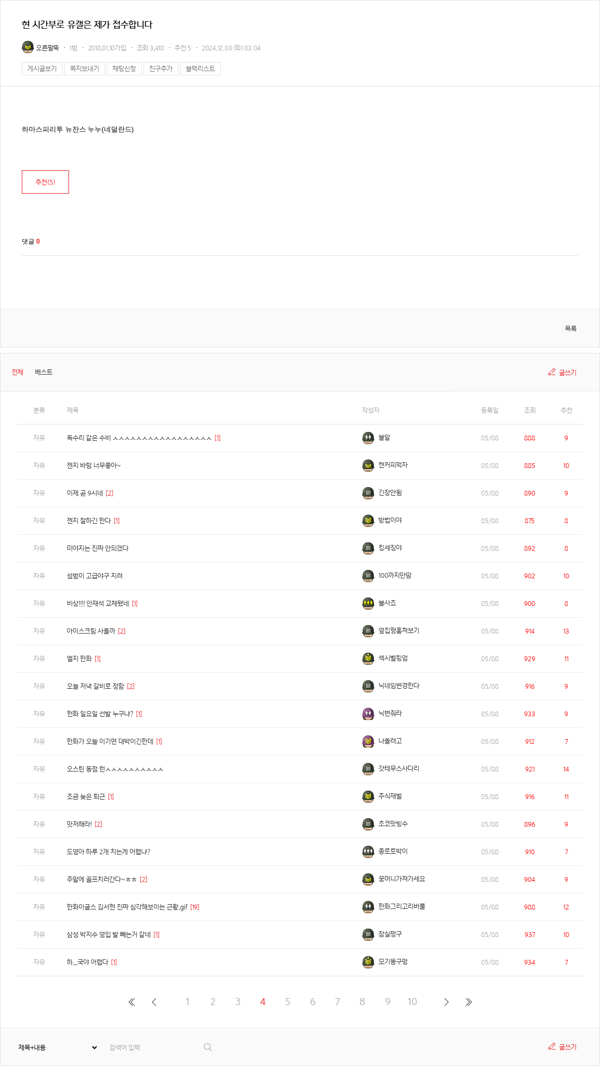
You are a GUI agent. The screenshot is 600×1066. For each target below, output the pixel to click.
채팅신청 (124, 69)
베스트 (44, 372)
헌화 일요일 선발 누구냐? (100, 714)
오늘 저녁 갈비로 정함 (95, 686)
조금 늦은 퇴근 (86, 797)
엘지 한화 (79, 659)
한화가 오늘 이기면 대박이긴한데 (110, 742)
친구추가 (161, 69)
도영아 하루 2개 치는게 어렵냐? (108, 852)
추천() (45, 182)
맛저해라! (79, 824)
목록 (571, 329)
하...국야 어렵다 (87, 962)
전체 (17, 372)
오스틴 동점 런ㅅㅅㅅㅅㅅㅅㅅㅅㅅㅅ (115, 769)
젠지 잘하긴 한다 (89, 521)
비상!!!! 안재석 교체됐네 (98, 604)
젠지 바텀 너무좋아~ (94, 466)
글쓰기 (568, 373)
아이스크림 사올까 (91, 631)
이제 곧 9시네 (85, 493)
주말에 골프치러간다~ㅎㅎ (102, 879)
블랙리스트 (200, 69)
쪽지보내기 (84, 69)
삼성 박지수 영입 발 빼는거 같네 (109, 935)
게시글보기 (42, 69)
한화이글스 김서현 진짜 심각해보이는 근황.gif (127, 907)
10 (412, 1001)
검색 (208, 1047)
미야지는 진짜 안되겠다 (97, 548)
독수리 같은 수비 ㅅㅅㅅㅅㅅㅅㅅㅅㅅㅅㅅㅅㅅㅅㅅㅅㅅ (139, 438)
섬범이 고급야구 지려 (95, 576)
